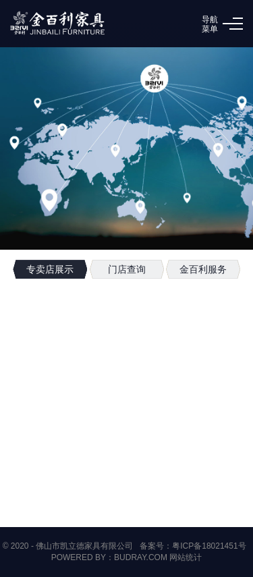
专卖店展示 (50, 269)
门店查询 (127, 269)
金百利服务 (203, 269)
